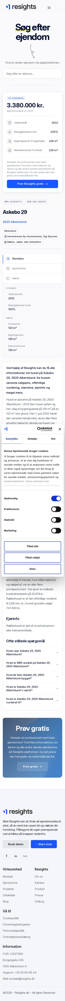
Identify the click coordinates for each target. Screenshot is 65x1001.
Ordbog (39, 901)
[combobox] (32, 73)
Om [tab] (53, 438)
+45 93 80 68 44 (25, 972)
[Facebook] (6, 856)
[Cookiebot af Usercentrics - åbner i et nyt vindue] (38, 429)
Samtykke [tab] (12, 438)
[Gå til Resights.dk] (21, 7)
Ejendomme (10, 882)
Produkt (40, 889)
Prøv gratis (32, 766)
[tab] (32, 259)
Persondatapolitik (13, 930)
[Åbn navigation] (49, 8)
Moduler (8, 876)
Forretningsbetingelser (16, 924)
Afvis (32, 568)
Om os (39, 876)
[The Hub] (25, 856)
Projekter (8, 889)
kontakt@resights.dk (21, 978)
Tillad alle (32, 546)
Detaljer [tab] (32, 438)
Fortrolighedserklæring (16, 937)
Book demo (15, 844)
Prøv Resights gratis (32, 183)
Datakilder (9, 895)
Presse (39, 895)
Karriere (39, 882)
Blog (5, 901)
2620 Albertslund (15, 222)
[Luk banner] (60, 429)
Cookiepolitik (11, 918)
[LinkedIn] (15, 856)
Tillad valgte (32, 557)
